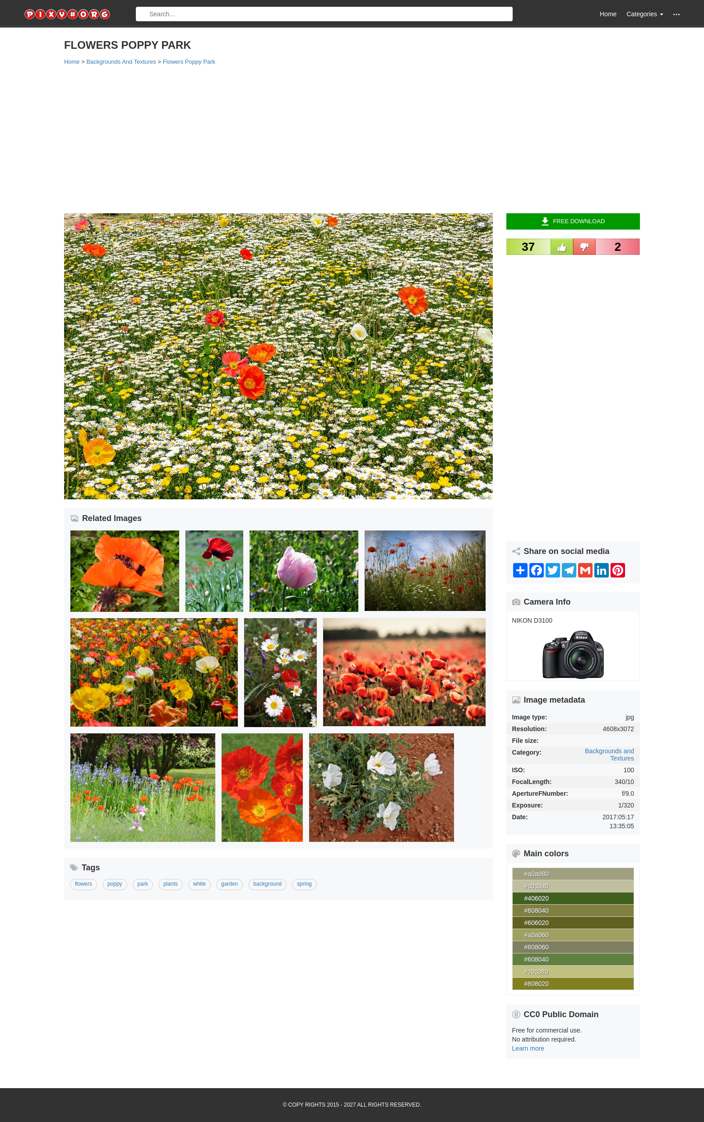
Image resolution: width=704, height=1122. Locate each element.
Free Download (573, 221)
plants (170, 884)
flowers (83, 884)
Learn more (528, 1048)
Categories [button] (644, 14)
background (267, 884)
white (199, 884)
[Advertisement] (335, 138)
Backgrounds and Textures (609, 754)
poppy (114, 884)
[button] (676, 14)
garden (229, 884)
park (143, 884)
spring (304, 884)
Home (608, 14)
